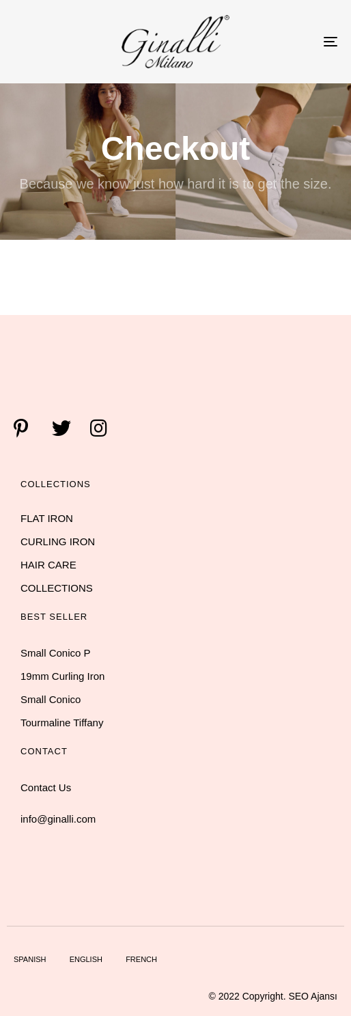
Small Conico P (55, 653)
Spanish (30, 959)
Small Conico (50, 699)
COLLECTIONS (56, 588)
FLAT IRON (46, 518)
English (86, 959)
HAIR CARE (48, 565)
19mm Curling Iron (62, 676)
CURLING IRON (57, 541)
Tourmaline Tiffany (61, 722)
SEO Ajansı (312, 996)
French (141, 959)
